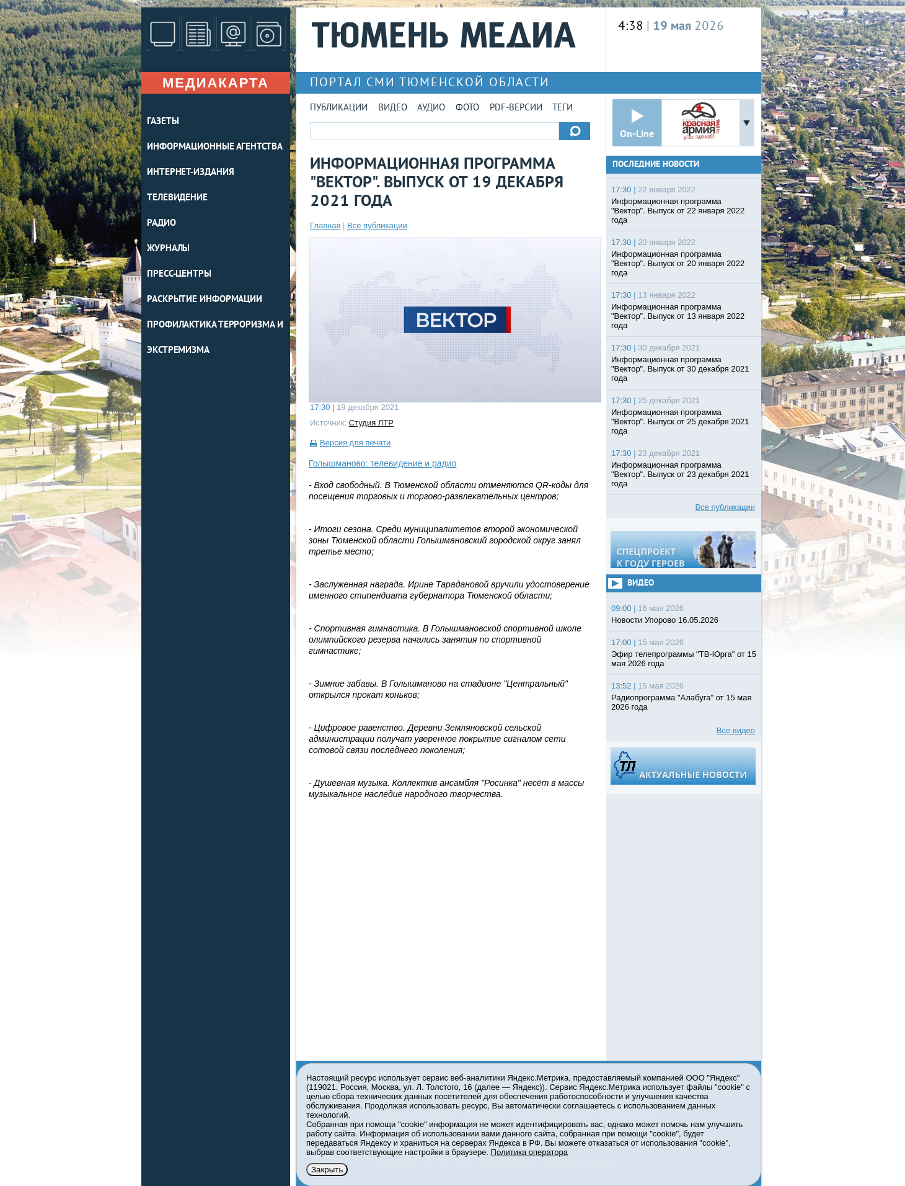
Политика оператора (529, 1152)
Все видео (736, 730)
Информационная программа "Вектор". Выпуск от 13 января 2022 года (677, 316)
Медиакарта (215, 83)
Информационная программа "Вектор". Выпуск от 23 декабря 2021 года (680, 474)
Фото (467, 108)
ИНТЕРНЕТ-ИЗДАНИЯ (190, 173)
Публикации (339, 108)
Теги (562, 108)
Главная (325, 225)
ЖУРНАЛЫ (168, 249)
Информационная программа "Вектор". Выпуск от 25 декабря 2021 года (680, 421)
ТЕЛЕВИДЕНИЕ (177, 198)
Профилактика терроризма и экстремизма (215, 338)
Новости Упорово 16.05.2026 (664, 620)
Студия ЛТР (371, 422)
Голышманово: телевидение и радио (382, 463)
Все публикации (377, 225)
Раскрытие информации (204, 300)
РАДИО (161, 224)
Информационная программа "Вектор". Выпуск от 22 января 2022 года (677, 211)
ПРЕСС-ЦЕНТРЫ (179, 274)
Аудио (431, 108)
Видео (392, 108)
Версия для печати (355, 442)
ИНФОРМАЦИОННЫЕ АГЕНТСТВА (215, 147)
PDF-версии (516, 108)
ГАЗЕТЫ (163, 122)
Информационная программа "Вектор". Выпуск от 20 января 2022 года (677, 263)
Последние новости (655, 164)
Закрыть (327, 1169)
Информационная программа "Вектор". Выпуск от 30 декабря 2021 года (680, 369)
